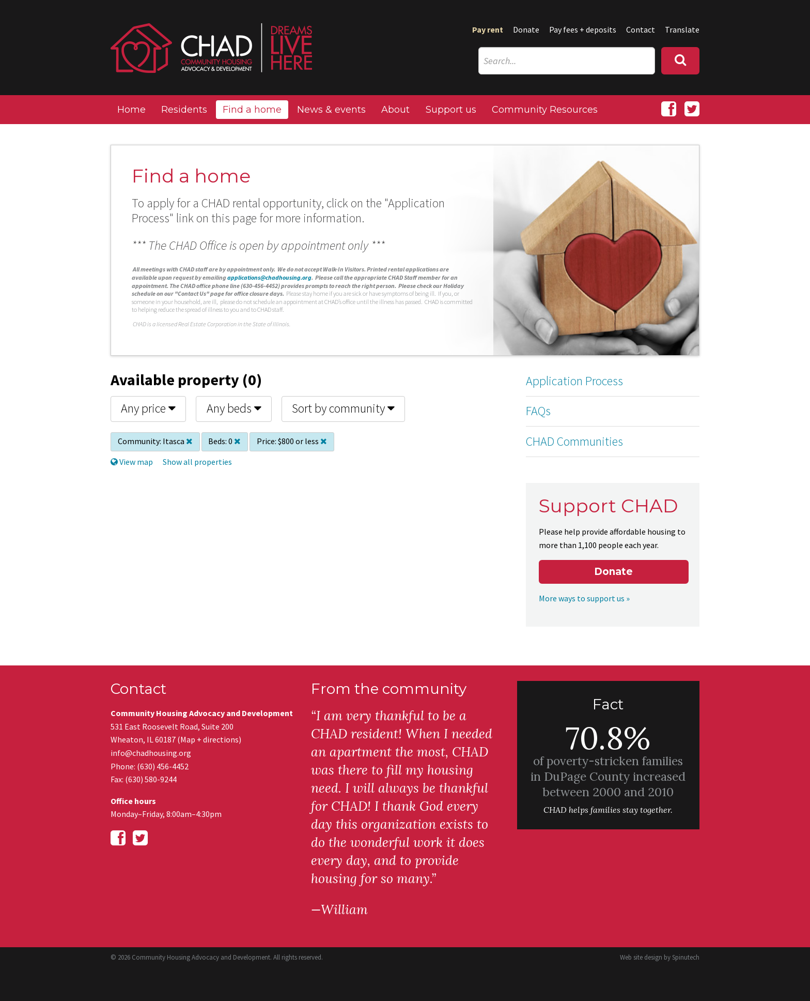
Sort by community (343, 408)
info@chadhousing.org (151, 753)
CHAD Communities (574, 441)
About (395, 109)
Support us (451, 109)
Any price (148, 408)
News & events (331, 109)
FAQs (538, 411)
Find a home (252, 109)
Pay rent (487, 29)
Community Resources (545, 109)
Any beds (234, 408)
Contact (640, 29)
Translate (682, 29)
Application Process (574, 381)
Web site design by (659, 957)
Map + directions (209, 739)
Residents (184, 109)
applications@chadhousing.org (269, 277)
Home (131, 109)
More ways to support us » (584, 598)
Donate (526, 29)
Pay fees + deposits (582, 29)
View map (132, 462)
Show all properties (197, 462)
